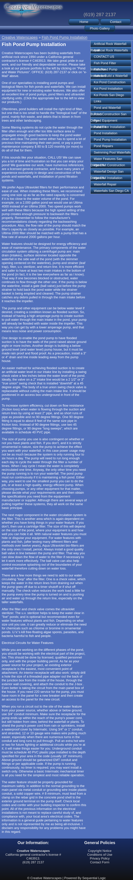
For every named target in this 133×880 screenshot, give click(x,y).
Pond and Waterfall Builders (106, 108)
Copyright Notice (100, 851)
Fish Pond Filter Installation (103, 63)
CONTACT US (104, 56)
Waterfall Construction (109, 165)
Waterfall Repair (105, 184)
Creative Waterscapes (20, 37)
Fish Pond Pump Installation (64, 37)
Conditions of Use (99, 854)
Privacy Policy (100, 858)
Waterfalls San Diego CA (111, 191)
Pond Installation (105, 133)
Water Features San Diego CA (106, 159)
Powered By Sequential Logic (85, 878)
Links (97, 101)
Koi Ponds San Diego (109, 95)
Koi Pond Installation (108, 88)
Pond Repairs (103, 146)
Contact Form (99, 862)
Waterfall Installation (108, 178)
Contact (115, 22)
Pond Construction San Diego (109, 114)
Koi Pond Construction (109, 82)
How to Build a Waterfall (111, 76)
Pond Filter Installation (109, 127)
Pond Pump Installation (110, 139)
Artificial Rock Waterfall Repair (108, 44)
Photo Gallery (100, 28)
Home (83, 22)
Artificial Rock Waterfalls (111, 50)
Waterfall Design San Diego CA (107, 172)
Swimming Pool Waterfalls (112, 152)
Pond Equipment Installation (104, 121)
